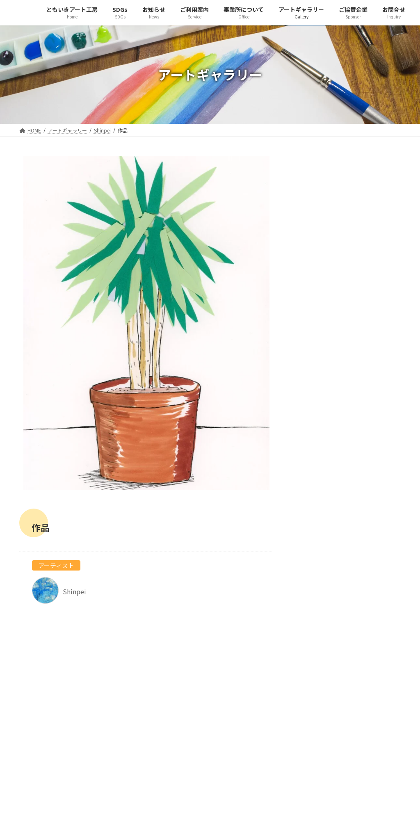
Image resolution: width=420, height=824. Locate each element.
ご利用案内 (173, 696)
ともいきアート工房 (184, 666)
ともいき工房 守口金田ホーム (197, 777)
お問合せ (170, 735)
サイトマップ (176, 745)
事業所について (179, 705)
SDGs (166, 676)
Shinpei (345, 242)
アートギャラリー (182, 715)
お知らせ (170, 686)
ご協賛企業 (173, 725)
